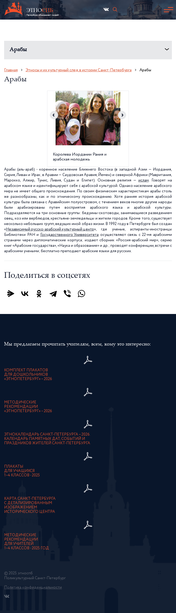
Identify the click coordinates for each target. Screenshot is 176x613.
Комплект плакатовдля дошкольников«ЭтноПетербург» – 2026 (28, 374)
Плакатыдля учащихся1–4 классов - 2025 (22, 471)
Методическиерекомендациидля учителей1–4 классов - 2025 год (26, 541)
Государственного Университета (69, 235)
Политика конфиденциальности (33, 587)
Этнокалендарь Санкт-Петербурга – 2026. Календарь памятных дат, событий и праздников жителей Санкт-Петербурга (47, 439)
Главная (11, 70)
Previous (54, 115)
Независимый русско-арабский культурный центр (50, 229)
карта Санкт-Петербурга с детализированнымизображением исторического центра (30, 505)
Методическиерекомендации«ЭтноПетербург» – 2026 (28, 407)
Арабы (18, 50)
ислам (143, 180)
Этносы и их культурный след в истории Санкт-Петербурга (79, 70)
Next (122, 115)
